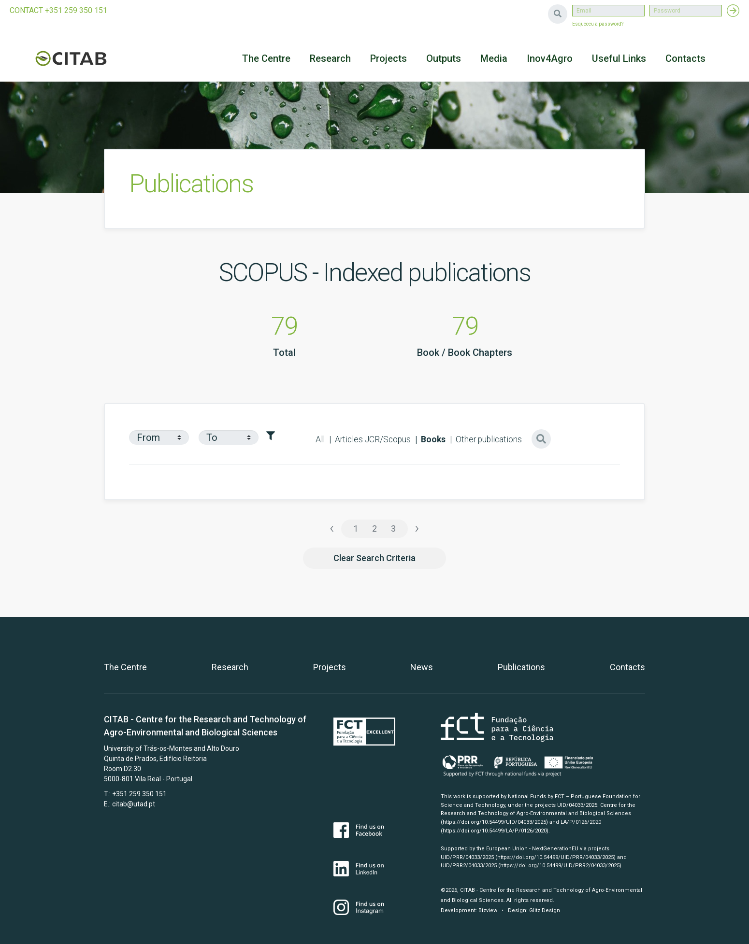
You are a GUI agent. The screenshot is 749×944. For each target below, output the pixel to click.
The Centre (266, 58)
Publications (521, 667)
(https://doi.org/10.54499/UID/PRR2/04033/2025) (559, 865)
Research (330, 58)
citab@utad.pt (133, 804)
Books (433, 439)
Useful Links (619, 58)
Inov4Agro (550, 58)
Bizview (487, 910)
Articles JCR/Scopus (373, 439)
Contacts (685, 58)
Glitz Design (544, 910)
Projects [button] (388, 58)
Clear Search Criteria (374, 558)
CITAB (82, 58)
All (320, 439)
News (421, 667)
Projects (329, 667)
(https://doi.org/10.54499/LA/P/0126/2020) (494, 831)
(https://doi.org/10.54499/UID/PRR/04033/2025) (555, 857)
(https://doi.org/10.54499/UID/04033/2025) (494, 822)
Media (493, 58)
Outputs (443, 58)
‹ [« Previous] (332, 528)
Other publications (489, 439)
